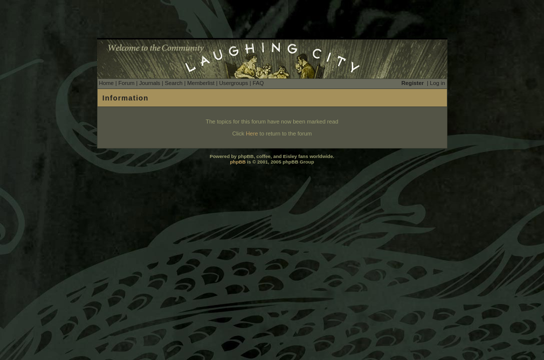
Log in (437, 83)
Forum (126, 83)
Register (412, 83)
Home (106, 83)
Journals (149, 83)
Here (252, 133)
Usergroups (233, 83)
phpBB (237, 161)
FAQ (258, 83)
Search (173, 83)
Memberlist (201, 83)
